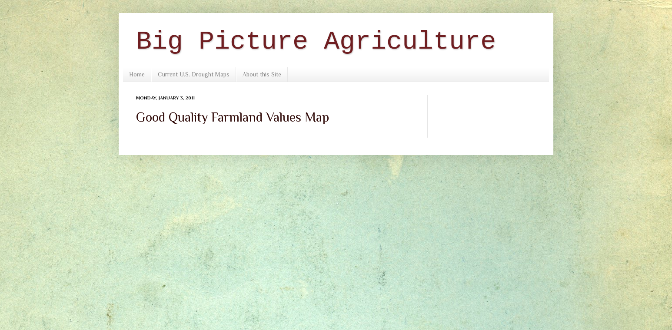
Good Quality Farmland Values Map (232, 117)
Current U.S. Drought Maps (194, 74)
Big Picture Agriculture (316, 41)
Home (137, 74)
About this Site (262, 74)
